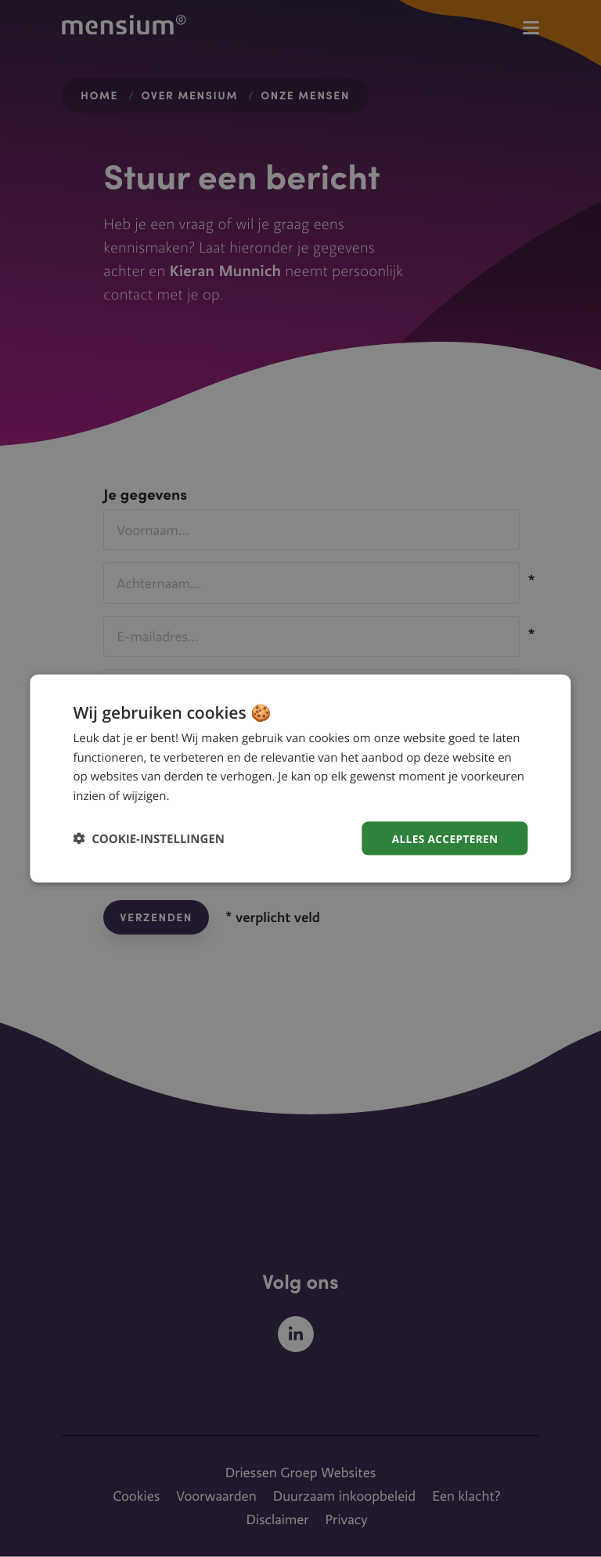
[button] (149, 838)
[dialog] (300, 778)
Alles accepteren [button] (443, 838)
